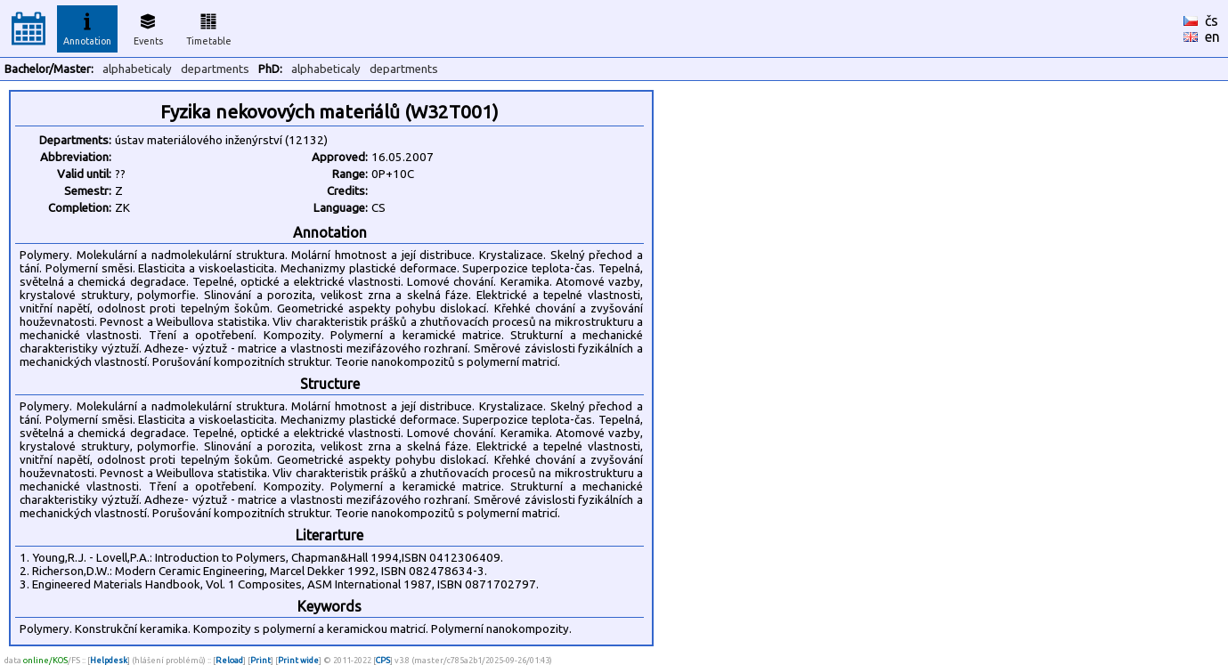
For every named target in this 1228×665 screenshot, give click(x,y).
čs (1211, 20)
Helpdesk (108, 660)
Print (260, 660)
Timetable (209, 26)
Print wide (298, 660)
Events (148, 26)
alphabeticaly (137, 69)
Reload (229, 660)
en (1212, 36)
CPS (383, 660)
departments (215, 69)
